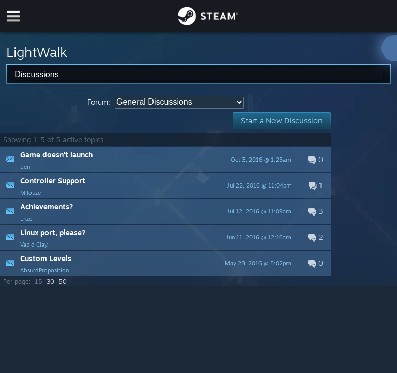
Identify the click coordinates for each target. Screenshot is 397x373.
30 (50, 281)
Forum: (98, 101)
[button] (165, 159)
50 (62, 281)
